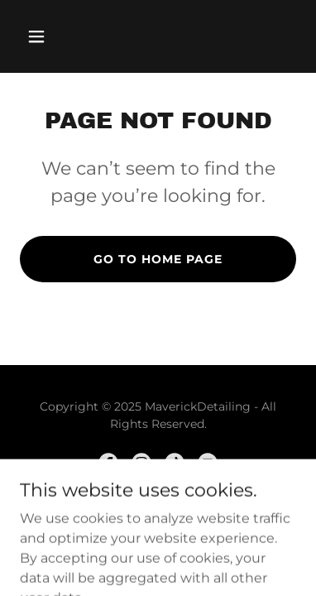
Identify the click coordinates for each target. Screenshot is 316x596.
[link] (108, 462)
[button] (40, 36)
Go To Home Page (158, 259)
